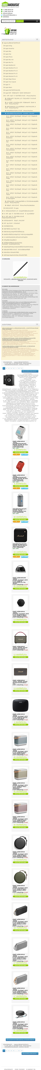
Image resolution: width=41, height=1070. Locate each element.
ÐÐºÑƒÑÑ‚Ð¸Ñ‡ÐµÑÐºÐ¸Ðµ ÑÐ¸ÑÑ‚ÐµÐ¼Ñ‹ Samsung (21, 181)
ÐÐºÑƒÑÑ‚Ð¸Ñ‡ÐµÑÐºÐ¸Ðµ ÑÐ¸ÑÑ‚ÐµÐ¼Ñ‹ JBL (21, 161)
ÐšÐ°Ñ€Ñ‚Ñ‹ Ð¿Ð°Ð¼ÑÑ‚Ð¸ (11, 229)
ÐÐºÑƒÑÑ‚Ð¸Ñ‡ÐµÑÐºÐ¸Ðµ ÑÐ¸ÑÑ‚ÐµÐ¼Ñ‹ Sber (21, 186)
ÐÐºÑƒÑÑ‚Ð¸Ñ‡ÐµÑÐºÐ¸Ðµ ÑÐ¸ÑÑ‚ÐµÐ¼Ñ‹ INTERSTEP (21, 157)
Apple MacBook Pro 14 (10, 70)
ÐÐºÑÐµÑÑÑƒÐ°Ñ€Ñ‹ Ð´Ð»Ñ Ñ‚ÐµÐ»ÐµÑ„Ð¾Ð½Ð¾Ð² (13, 217)
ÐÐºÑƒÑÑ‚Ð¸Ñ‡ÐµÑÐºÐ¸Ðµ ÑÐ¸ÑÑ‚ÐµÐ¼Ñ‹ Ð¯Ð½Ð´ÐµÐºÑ (21, 198)
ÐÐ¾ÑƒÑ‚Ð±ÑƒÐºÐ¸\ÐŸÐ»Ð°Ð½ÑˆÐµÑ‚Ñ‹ (15, 237)
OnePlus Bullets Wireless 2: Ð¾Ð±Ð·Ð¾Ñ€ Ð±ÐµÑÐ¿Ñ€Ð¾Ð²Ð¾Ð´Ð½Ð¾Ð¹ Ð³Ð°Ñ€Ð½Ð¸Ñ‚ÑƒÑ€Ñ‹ (18, 347)
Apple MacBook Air (9, 65)
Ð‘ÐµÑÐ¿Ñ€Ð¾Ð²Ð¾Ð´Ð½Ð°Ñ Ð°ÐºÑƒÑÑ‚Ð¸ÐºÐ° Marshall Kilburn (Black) (20, 647)
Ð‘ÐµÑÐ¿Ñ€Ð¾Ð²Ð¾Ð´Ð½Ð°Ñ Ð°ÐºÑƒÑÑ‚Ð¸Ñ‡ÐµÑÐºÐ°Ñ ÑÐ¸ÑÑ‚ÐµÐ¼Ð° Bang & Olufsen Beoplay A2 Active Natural (20, 957)
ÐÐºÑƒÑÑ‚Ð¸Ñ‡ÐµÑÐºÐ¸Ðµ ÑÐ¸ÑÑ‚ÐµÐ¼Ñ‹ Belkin (21, 125)
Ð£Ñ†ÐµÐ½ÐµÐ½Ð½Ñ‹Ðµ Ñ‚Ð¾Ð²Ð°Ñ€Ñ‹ (14, 255)
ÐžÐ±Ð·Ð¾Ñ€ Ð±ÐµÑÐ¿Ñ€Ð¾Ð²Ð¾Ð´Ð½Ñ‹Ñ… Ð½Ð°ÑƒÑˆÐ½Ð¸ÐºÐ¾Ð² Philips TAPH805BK (20, 329)
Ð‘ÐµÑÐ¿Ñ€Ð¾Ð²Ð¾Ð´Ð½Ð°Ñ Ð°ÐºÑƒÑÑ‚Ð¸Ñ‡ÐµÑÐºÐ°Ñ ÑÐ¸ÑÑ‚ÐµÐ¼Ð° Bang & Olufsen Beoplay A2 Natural (20, 990)
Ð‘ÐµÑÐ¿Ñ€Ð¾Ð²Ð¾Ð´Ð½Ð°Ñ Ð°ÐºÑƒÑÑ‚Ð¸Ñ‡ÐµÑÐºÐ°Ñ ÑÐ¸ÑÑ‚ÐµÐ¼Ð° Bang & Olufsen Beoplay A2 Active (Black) (20, 922)
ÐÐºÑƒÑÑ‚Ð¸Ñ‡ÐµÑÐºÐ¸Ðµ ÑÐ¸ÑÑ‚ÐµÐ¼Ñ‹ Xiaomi (21, 194)
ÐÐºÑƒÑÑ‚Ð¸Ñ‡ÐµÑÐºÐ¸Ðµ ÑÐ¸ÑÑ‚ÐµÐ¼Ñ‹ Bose (21, 129)
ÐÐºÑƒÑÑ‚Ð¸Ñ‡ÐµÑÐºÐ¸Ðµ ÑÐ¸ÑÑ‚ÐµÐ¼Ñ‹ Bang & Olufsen (21, 121)
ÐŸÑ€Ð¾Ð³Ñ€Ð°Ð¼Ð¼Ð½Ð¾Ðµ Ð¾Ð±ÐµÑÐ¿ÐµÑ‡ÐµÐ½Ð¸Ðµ (12, 243)
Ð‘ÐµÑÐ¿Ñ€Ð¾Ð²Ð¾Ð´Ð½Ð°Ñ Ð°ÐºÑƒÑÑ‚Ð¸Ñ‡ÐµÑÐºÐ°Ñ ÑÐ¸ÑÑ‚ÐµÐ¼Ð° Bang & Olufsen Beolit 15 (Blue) (20, 751)
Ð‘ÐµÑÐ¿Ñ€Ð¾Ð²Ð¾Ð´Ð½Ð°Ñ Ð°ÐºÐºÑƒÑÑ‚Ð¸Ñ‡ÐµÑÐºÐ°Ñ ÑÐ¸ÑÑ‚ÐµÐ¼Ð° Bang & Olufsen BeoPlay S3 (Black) (21, 614)
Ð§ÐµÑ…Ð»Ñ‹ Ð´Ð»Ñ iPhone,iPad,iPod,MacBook (20, 205)
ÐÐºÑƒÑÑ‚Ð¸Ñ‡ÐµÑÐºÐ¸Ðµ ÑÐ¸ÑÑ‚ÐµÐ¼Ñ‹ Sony (21, 190)
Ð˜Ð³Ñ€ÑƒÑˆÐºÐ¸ (7, 226)
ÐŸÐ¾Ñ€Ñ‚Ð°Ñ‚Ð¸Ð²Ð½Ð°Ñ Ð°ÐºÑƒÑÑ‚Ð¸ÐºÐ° (19, 113)
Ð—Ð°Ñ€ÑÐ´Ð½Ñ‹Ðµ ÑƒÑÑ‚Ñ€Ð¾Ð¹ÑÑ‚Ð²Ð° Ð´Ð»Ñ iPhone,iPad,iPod (20, 103)
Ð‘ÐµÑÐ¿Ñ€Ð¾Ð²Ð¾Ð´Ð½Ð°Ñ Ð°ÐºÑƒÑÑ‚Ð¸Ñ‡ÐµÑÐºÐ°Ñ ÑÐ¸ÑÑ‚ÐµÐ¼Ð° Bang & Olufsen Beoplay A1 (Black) (20, 854)
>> (21, 368)
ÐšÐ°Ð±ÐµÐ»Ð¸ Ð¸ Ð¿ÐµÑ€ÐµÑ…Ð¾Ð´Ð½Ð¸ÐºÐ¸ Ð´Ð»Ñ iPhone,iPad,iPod (20, 107)
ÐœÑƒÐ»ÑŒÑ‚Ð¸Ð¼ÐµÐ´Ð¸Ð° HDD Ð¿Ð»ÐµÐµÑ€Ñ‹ (17, 234)
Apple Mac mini (8, 59)
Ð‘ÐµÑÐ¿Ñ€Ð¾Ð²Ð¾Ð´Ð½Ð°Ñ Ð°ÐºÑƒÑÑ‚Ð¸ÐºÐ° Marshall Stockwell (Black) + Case (20, 682)
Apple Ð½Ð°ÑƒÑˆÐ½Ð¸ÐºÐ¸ (11, 90)
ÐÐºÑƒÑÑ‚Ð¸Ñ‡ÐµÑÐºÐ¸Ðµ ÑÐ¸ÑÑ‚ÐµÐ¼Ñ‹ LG (21, 165)
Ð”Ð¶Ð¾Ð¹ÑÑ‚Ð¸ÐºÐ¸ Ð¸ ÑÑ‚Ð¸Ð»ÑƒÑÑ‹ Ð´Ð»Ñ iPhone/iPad (21, 99)
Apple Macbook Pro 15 (10, 73)
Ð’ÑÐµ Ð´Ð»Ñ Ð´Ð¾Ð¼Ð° (11, 223)
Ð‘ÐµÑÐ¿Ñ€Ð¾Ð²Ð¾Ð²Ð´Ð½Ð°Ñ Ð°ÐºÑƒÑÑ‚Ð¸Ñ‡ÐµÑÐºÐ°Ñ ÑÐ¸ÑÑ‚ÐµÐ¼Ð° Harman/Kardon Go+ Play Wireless (20, 580)
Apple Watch (7, 87)
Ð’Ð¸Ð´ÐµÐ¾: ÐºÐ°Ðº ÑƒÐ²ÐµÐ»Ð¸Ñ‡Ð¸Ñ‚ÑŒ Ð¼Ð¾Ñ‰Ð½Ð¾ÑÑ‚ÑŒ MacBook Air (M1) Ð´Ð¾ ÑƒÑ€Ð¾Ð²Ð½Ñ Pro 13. (19, 291)
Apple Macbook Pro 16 (10, 76)
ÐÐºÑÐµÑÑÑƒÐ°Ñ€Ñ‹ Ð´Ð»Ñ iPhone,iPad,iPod (19, 95)
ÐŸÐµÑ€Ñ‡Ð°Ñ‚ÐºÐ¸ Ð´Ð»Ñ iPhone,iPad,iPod (19, 110)
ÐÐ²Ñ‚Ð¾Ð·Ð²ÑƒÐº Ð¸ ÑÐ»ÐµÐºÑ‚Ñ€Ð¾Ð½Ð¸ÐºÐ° (18, 211)
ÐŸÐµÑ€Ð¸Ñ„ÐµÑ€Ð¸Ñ (9, 240)
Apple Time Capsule (9, 81)
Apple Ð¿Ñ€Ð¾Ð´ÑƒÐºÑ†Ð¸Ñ (11, 43)
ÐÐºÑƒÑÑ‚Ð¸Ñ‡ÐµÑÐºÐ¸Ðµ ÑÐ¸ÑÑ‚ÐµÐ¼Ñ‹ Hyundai (21, 153)
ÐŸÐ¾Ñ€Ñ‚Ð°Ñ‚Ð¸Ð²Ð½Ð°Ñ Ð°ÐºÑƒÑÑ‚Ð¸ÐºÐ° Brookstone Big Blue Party (20, 510)
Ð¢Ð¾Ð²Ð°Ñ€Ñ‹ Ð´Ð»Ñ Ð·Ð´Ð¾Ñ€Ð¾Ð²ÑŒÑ (16, 249)
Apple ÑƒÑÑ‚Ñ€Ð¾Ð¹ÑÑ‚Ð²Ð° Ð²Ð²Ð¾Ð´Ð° (17, 93)
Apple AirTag (7, 45)
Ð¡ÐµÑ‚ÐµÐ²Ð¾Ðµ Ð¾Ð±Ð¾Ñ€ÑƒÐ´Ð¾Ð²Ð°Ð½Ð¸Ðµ (17, 246)
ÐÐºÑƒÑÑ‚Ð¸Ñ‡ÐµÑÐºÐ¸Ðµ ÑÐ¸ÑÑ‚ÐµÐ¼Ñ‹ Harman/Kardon (21, 149)
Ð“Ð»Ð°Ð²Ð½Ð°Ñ (8, 362)
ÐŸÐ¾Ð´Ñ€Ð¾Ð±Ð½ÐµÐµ (20, 452)
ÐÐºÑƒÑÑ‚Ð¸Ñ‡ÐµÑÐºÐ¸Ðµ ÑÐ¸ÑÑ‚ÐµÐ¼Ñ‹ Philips (21, 177)
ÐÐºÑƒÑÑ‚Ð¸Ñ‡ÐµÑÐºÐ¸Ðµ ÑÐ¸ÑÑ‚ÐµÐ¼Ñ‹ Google (21, 145)
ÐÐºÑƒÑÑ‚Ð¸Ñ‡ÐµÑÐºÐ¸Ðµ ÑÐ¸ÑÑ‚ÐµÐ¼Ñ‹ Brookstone (21, 137)
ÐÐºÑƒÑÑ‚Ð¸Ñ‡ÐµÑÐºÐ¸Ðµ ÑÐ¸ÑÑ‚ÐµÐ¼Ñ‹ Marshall (21, 173)
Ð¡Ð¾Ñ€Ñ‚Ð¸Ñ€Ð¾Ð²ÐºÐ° (30, 371)
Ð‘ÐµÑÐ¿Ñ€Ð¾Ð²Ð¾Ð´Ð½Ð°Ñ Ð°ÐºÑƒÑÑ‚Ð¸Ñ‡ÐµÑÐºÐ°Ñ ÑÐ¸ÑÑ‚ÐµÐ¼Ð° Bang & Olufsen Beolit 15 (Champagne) (20, 785)
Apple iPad (7, 54)
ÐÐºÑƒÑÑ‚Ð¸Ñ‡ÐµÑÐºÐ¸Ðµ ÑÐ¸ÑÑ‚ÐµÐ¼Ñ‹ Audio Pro (21, 117)
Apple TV (6, 84)
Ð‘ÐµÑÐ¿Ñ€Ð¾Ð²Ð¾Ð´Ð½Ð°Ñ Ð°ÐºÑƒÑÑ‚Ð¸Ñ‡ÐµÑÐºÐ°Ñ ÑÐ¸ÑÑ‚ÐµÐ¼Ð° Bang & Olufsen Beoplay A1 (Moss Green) (20, 888)
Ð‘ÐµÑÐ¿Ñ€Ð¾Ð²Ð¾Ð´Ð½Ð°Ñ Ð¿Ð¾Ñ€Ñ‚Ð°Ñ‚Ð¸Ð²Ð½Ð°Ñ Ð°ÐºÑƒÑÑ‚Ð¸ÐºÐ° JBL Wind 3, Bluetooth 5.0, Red (20, 477)
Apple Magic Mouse (9, 79)
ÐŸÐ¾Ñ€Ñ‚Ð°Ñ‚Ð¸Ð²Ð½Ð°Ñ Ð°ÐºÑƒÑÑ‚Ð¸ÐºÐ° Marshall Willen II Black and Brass (20, 545)
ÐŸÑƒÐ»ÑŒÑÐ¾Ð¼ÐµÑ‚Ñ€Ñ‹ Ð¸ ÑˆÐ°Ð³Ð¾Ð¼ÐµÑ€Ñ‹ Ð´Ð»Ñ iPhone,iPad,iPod (22, 202)
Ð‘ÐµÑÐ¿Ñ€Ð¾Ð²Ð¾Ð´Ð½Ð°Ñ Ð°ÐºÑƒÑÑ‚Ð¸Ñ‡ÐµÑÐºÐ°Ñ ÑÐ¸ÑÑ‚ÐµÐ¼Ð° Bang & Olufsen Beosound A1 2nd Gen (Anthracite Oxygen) (20, 1024)
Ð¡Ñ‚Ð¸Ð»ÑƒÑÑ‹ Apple (11, 208)
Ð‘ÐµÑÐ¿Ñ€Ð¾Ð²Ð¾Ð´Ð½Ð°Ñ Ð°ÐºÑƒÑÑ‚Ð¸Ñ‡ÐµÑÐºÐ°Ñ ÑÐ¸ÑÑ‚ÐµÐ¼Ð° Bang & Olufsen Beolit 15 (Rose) (20, 819)
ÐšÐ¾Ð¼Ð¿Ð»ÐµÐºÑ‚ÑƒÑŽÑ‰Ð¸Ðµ (13, 231)
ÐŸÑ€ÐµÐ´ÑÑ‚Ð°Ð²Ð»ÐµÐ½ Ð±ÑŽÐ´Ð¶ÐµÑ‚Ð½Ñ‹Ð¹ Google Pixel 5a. (19, 312)
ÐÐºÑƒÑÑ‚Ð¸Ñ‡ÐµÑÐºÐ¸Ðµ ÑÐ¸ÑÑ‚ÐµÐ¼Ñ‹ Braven (21, 133)
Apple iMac (7, 51)
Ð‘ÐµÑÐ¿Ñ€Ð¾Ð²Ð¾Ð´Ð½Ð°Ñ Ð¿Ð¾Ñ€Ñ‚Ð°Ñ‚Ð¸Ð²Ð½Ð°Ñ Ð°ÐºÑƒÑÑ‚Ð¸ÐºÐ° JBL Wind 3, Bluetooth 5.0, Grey (20, 443)
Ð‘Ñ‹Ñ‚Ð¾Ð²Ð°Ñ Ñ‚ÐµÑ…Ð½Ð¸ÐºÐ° (13, 220)
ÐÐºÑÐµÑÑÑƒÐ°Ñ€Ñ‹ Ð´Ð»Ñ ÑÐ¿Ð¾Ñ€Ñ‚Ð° (18, 213)
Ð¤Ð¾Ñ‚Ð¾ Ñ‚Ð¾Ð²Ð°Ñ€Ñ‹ (10, 252)
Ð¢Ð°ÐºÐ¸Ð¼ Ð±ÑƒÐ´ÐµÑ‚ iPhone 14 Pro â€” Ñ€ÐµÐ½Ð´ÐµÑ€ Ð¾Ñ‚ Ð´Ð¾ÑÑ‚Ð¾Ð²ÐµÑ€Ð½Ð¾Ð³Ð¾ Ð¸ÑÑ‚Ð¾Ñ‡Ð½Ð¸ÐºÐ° (19, 302)
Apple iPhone (7, 57)
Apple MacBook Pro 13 (10, 68)
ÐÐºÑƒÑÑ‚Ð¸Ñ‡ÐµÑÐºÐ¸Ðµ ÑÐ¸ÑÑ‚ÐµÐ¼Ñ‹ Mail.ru (21, 169)
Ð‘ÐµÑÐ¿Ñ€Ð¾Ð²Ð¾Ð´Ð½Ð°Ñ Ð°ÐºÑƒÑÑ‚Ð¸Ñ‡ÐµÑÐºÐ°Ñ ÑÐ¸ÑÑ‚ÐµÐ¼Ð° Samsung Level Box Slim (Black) (20, 716)
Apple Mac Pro (8, 62)
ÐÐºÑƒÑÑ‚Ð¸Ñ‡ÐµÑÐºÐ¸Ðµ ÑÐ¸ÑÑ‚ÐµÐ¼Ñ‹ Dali (21, 141)
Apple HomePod (8, 48)
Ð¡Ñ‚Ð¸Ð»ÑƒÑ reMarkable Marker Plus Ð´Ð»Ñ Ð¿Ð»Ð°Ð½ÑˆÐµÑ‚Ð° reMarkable (20, 279)
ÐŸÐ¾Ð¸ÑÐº (20, 21)
